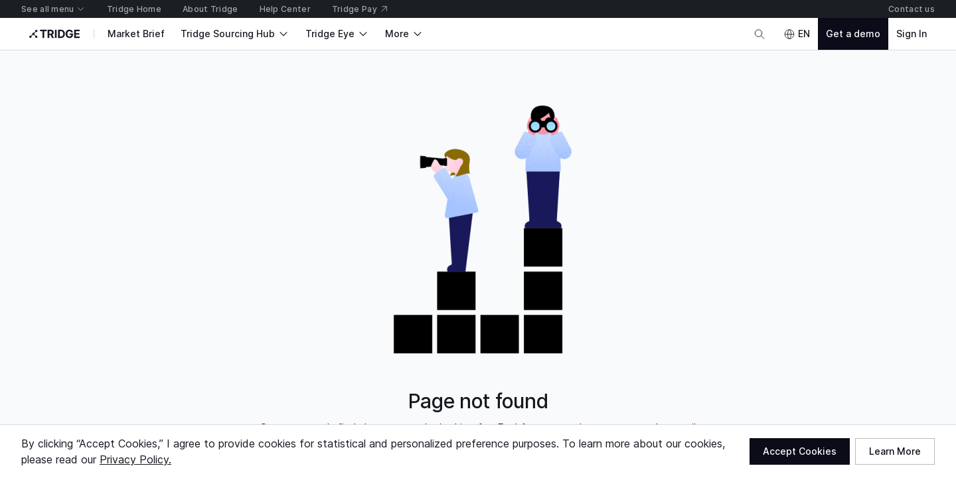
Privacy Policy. (135, 459)
